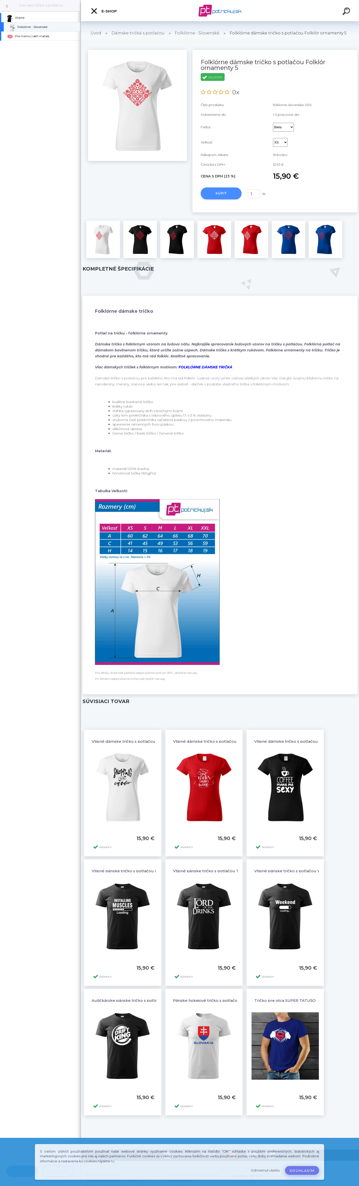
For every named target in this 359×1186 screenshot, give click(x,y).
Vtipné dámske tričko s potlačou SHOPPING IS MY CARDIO (149, 741)
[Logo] (220, 10)
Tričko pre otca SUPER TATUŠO (285, 1000)
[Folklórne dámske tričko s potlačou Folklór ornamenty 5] (137, 51)
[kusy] (254, 193)
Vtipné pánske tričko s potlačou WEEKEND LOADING (306, 871)
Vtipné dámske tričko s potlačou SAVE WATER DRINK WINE (231, 741)
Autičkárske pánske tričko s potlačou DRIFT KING (140, 1000)
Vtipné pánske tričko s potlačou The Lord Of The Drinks (227, 871)
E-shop (103, 11)
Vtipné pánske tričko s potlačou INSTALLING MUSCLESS (146, 871)
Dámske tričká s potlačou (41, 5)
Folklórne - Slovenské (197, 33)
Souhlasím (302, 1171)
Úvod (95, 33)
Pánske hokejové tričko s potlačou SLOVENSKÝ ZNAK (225, 1000)
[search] (347, 12)
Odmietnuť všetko (265, 1170)
